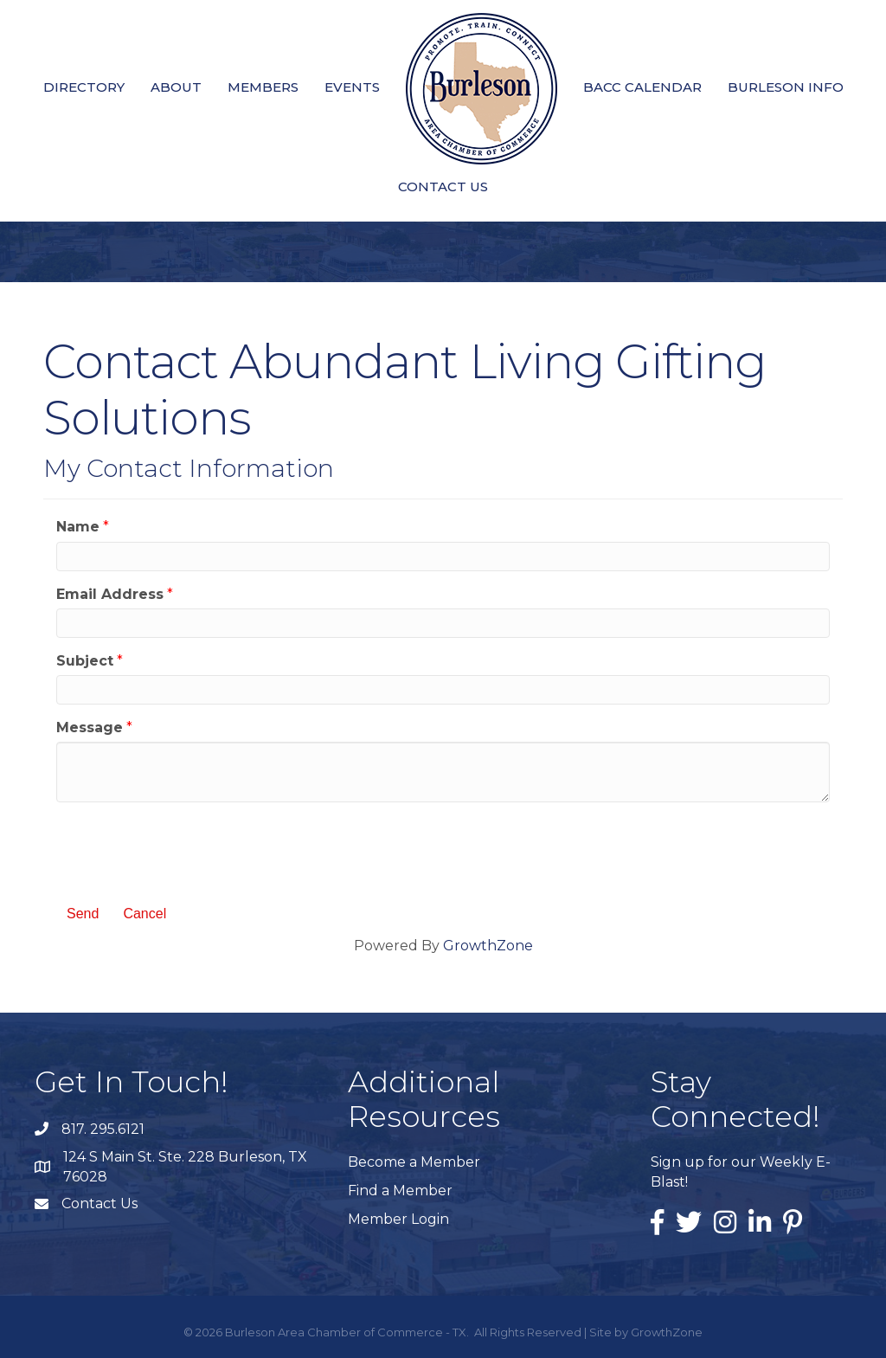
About (176, 87)
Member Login (398, 1219)
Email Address (110, 594)
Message (89, 727)
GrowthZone (488, 945)
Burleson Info (786, 87)
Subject (84, 661)
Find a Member (400, 1190)
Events (352, 87)
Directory (84, 87)
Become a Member (414, 1162)
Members (263, 87)
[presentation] (187, 849)
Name (78, 526)
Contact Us (443, 186)
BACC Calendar (642, 87)
